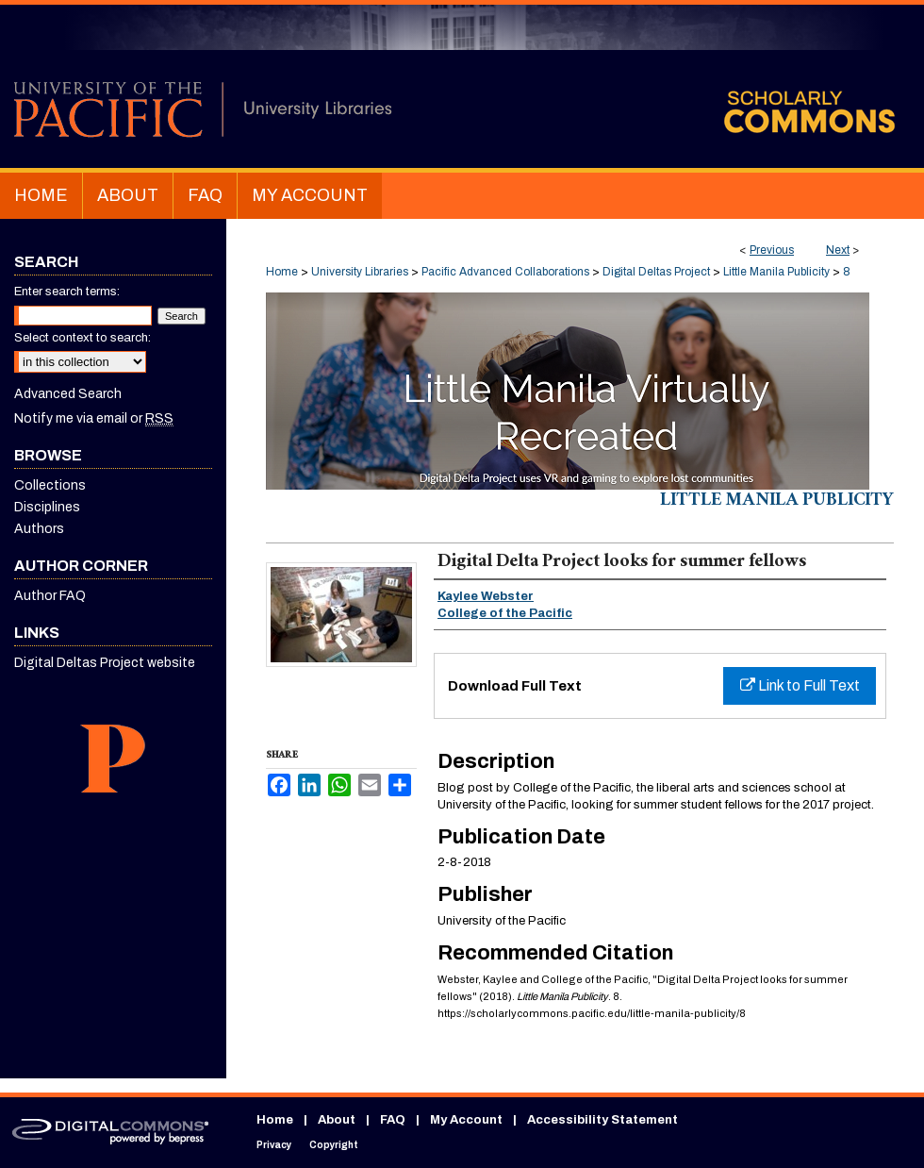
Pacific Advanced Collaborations (505, 271)
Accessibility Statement (602, 1119)
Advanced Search (68, 394)
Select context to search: (82, 337)
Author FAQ (50, 596)
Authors (39, 529)
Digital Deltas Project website (104, 663)
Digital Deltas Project (656, 271)
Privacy (273, 1145)
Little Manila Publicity (776, 271)
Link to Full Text (800, 685)
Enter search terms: (67, 291)
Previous (772, 250)
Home (282, 271)
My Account (466, 1119)
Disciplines (47, 507)
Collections (50, 485)
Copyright (333, 1145)
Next (838, 250)
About (336, 1119)
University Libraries (359, 271)
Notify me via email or (93, 418)
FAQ (392, 1119)
